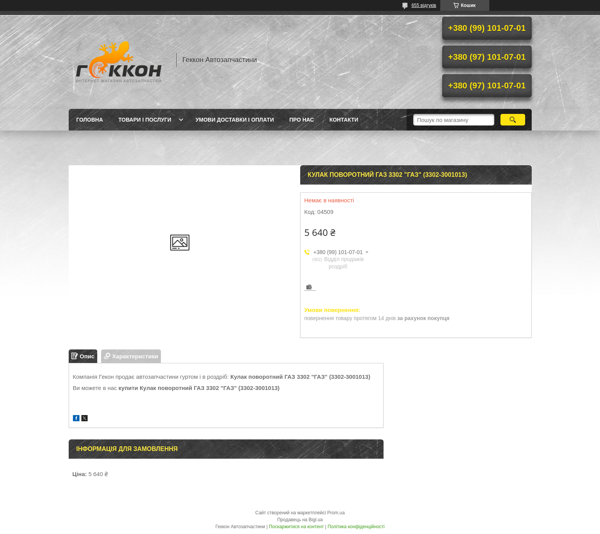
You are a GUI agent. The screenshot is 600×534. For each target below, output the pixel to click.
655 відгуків (423, 5)
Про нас (301, 120)
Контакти (344, 120)
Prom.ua (336, 512)
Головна (89, 120)
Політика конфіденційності (356, 526)
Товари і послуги (144, 120)
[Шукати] (513, 119)
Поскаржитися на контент (296, 526)
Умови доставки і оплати (235, 120)
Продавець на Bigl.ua (300, 519)
